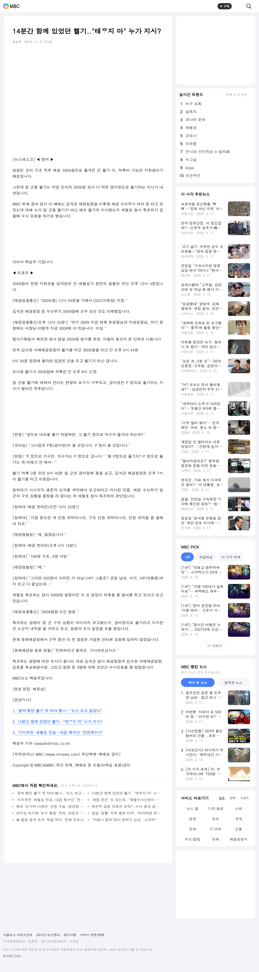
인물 (238, 829)
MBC (15, 6)
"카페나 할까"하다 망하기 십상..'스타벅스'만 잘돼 (126, 819)
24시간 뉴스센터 (48, 935)
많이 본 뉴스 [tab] (197, 682)
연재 (215, 839)
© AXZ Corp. (12, 956)
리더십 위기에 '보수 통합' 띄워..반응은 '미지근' (51, 813)
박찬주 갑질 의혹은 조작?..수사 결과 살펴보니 (126, 806)
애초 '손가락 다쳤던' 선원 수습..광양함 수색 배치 (51, 806)
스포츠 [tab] (244, 798)
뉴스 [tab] (222, 798)
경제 (192, 818)
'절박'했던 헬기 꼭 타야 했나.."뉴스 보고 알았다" (51, 793)
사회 (238, 808)
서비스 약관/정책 (92, 935)
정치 (215, 818)
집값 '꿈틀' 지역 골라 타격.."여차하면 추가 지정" (126, 813)
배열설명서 (238, 839)
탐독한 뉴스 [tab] (233, 682)
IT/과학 (215, 829)
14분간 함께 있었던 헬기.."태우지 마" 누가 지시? (126, 793)
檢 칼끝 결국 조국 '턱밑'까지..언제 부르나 (50, 819)
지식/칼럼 (192, 839)
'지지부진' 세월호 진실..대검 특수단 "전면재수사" (51, 799)
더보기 (215, 645)
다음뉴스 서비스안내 (17, 935)
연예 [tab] (232, 798)
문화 (192, 829)
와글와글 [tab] (205, 557)
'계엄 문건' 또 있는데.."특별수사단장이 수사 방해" (126, 799)
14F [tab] (187, 557)
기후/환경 (216, 808)
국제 (238, 818)
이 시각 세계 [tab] (230, 557)
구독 (225, 6)
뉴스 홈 (192, 808)
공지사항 (70, 935)
